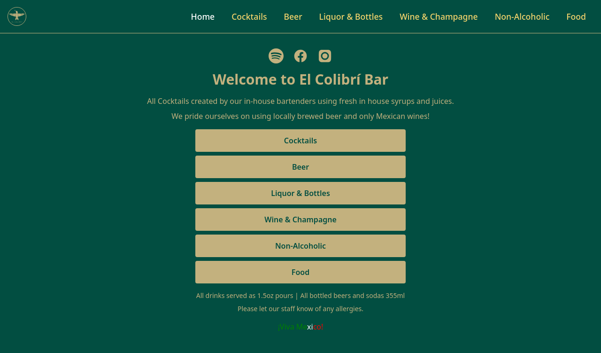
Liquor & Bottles (351, 16)
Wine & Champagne (439, 16)
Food (576, 16)
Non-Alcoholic (522, 16)
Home (203, 16)
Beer (293, 16)
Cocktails (249, 16)
